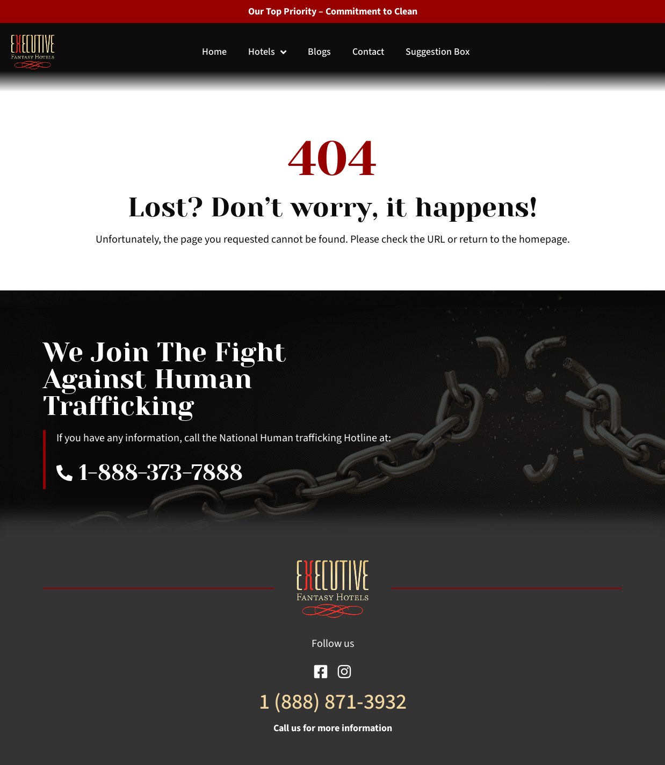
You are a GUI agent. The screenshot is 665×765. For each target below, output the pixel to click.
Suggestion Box (437, 52)
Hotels (267, 52)
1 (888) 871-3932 (333, 702)
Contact (368, 52)
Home (214, 52)
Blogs (319, 52)
